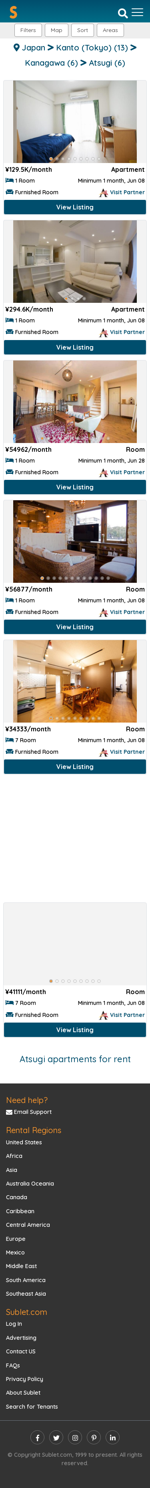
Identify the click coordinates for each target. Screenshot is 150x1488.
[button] (110, 30)
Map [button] (56, 30)
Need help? (27, 1100)
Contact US (21, 1351)
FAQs (13, 1365)
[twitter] (56, 1437)
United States (24, 1142)
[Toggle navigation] (137, 12)
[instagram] (75, 1437)
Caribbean (20, 1211)
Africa (14, 1156)
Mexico (15, 1252)
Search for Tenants (32, 1406)
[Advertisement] (75, 840)
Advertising (21, 1337)
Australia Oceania (30, 1183)
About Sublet (23, 1392)
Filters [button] (28, 30)
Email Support (29, 1111)
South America (26, 1280)
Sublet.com (26, 1312)
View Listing (75, 207)
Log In (14, 1323)
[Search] (123, 13)
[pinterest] (94, 1437)
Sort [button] (82, 30)
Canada (16, 1197)
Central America (28, 1224)
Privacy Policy (24, 1379)
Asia (11, 1170)
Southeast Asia (26, 1293)
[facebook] (37, 1437)
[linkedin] (113, 1437)
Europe (16, 1238)
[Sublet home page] (13, 12)
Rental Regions (33, 1130)
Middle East (21, 1266)
